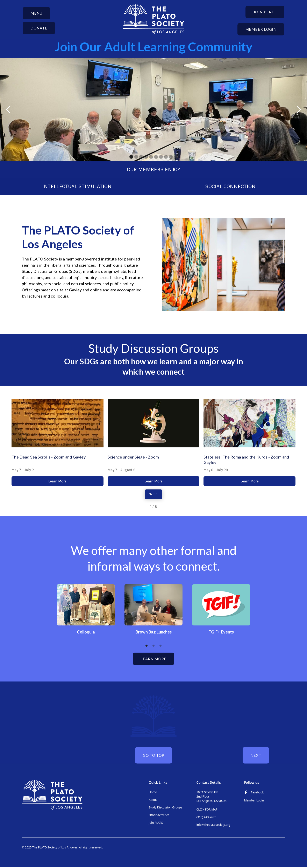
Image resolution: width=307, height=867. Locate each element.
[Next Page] (153, 494)
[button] (36, 13)
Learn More (57, 481)
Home (153, 792)
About (153, 799)
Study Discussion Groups (165, 807)
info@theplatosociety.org (213, 824)
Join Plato (265, 12)
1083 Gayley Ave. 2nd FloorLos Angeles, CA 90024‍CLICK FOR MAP (212, 800)
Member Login (261, 29)
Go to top (153, 755)
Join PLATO (156, 822)
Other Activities (159, 815)
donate (38, 28)
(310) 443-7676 (206, 817)
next (255, 755)
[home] (153, 19)
